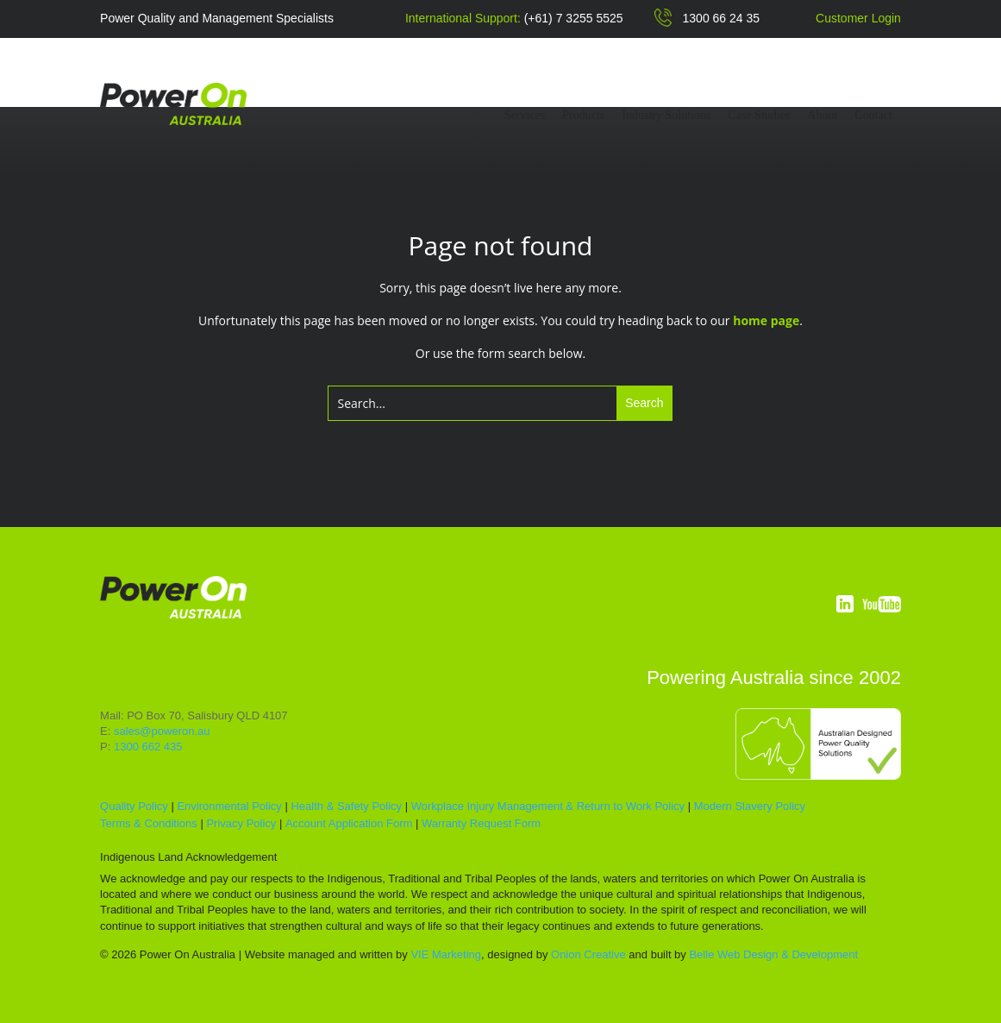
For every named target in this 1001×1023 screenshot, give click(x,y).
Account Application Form (348, 823)
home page (766, 320)
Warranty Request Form (481, 823)
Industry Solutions (666, 116)
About (822, 116)
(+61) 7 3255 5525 (573, 18)
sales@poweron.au (162, 731)
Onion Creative (588, 954)
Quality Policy (134, 806)
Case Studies (759, 116)
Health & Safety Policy (346, 806)
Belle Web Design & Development (773, 954)
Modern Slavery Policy (749, 806)
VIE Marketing (445, 954)
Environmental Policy (229, 806)
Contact (873, 116)
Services (524, 116)
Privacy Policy (241, 823)
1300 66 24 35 (721, 18)
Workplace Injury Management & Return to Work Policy (548, 806)
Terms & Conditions (148, 823)
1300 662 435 (148, 746)
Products (583, 116)
